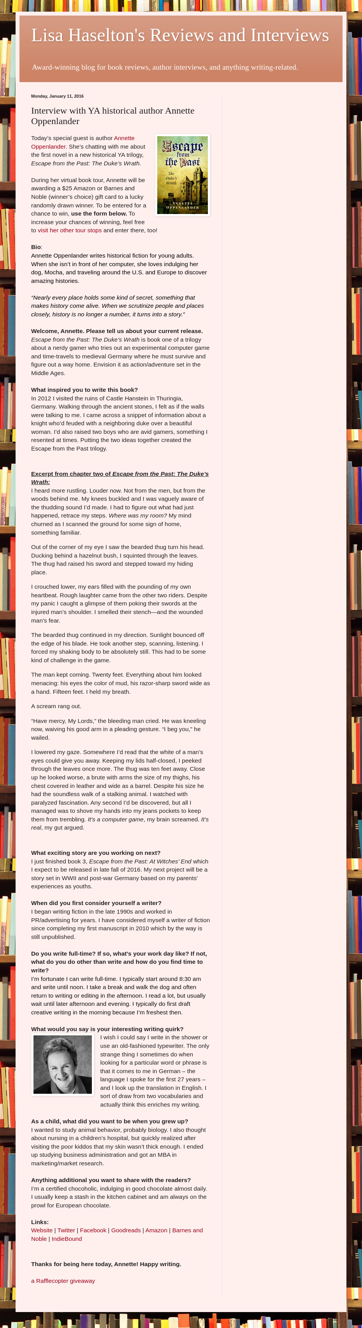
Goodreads (126, 1230)
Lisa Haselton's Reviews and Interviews (180, 35)
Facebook (93, 1230)
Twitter (67, 1230)
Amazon (156, 1230)
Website (42, 1230)
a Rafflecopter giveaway (63, 1280)
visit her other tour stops (70, 230)
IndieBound (67, 1238)
